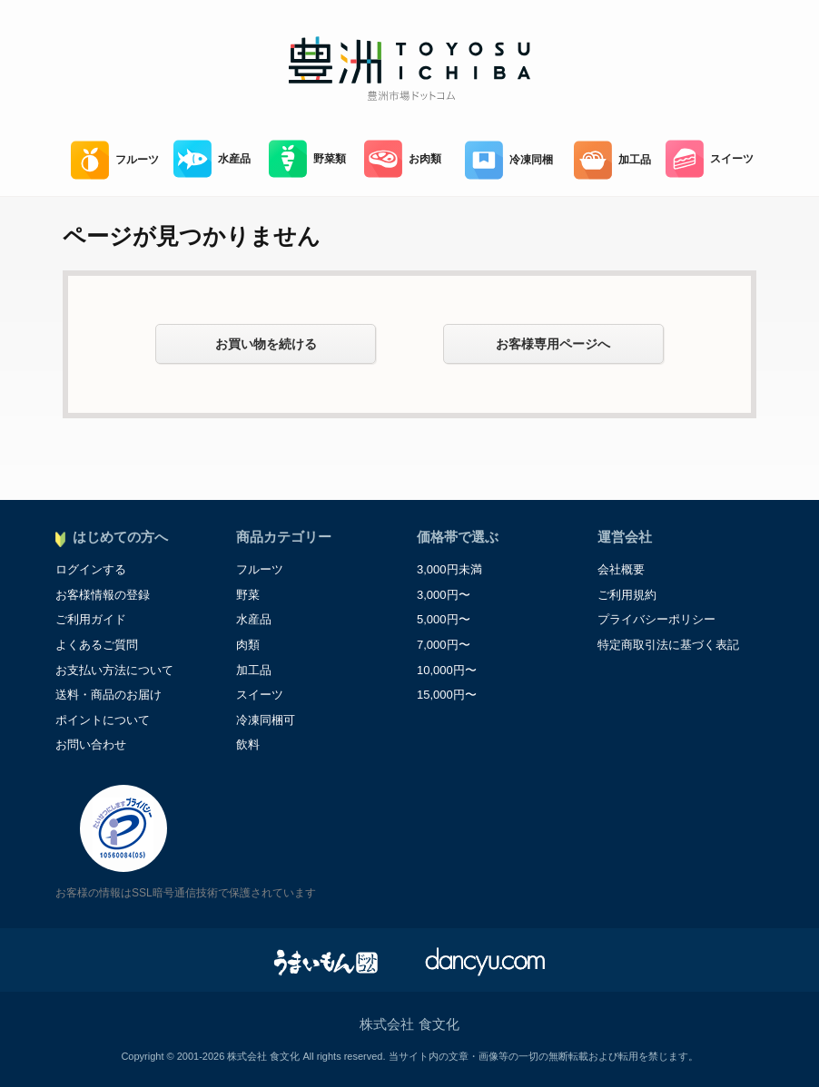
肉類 (248, 644)
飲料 (248, 744)
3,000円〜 (443, 595)
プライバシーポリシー (656, 619)
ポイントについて (102, 720)
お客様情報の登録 (102, 595)
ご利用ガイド (90, 619)
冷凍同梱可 (265, 720)
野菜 (248, 595)
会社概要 (621, 569)
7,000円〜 (443, 644)
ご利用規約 (626, 595)
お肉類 (402, 159)
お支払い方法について (114, 670)
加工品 (612, 160)
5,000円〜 (443, 619)
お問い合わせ (90, 744)
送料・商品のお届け (108, 694)
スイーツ (710, 159)
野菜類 (307, 159)
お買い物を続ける (266, 344)
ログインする (90, 569)
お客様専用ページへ (553, 344)
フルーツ (115, 160)
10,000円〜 (447, 670)
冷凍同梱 (509, 160)
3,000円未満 (449, 569)
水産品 (212, 159)
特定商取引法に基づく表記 (668, 644)
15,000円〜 (447, 694)
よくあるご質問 (96, 644)
